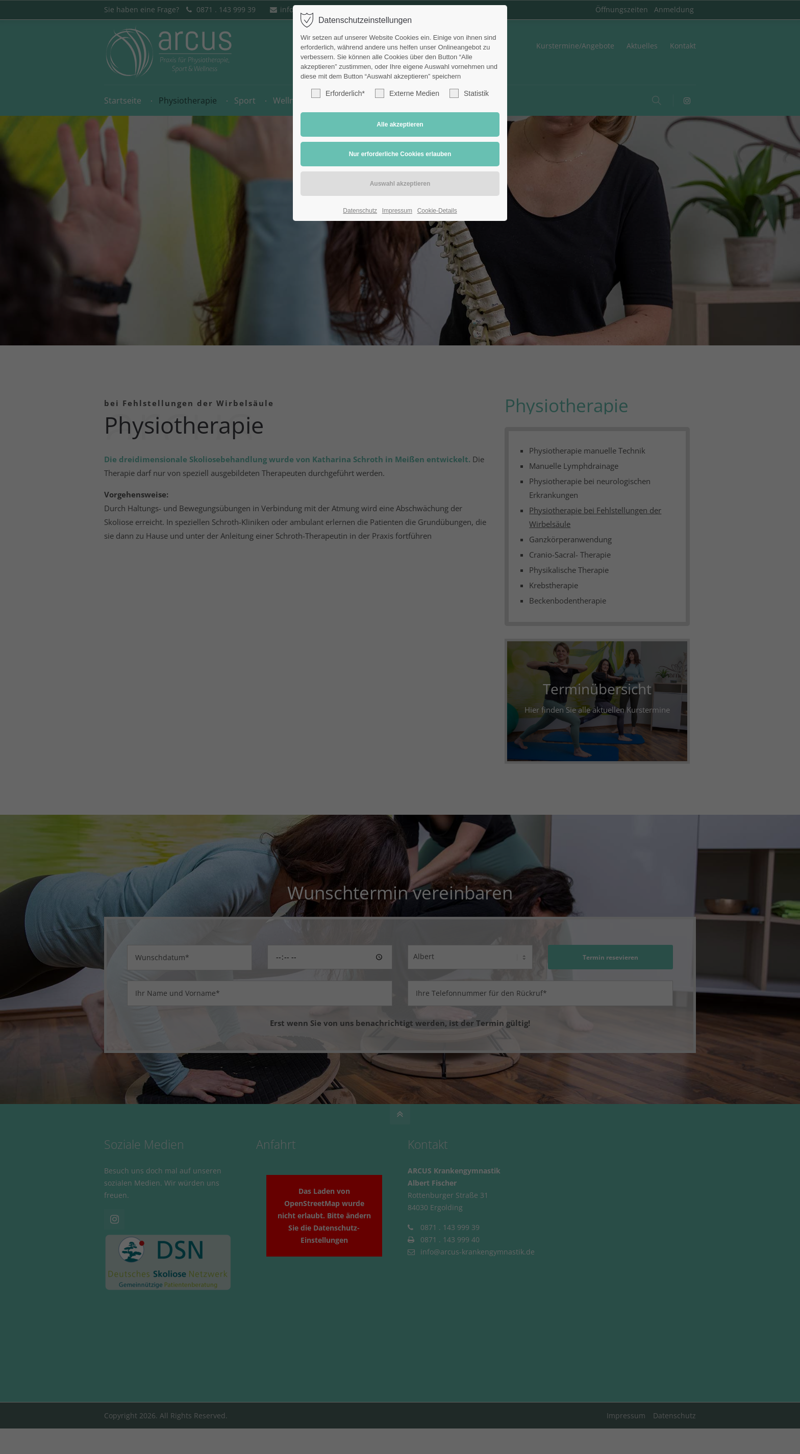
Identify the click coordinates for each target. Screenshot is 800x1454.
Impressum (397, 210)
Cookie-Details (437, 210)
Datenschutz (360, 210)
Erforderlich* (338, 93)
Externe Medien (407, 93)
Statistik (469, 93)
